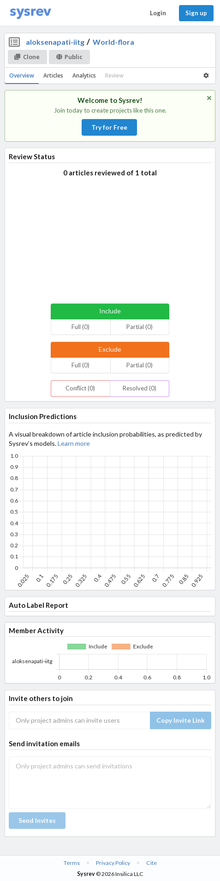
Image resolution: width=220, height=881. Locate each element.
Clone (27, 57)
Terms (72, 862)
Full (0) (80, 326)
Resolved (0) (139, 388)
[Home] (30, 13)
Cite (151, 862)
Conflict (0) (80, 388)
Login (158, 13)
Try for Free (109, 127)
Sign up (196, 13)
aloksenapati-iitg (55, 41)
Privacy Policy (113, 862)
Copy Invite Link (180, 720)
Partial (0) (139, 326)
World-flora (113, 41)
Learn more (74, 443)
